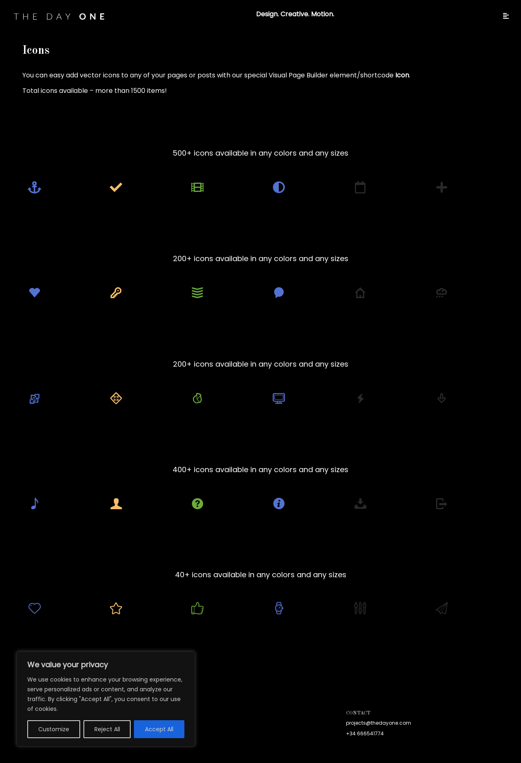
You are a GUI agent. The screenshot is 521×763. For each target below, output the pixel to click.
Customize (53, 729)
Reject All (107, 729)
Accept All (159, 729)
